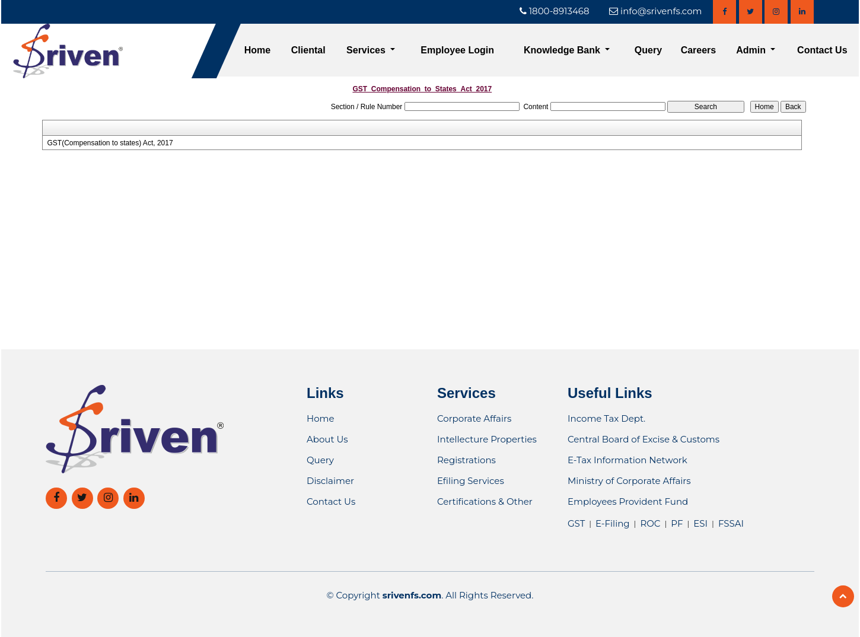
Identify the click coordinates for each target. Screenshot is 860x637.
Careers (698, 50)
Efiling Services (470, 480)
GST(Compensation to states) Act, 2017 (110, 143)
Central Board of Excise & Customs (643, 439)
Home (257, 50)
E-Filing (612, 523)
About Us (327, 439)
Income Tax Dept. (606, 418)
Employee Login (457, 50)
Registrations (466, 460)
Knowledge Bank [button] (563, 50)
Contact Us (822, 50)
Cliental (308, 50)
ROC (650, 523)
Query (648, 50)
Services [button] (367, 50)
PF (677, 523)
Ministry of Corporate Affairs (629, 480)
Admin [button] (752, 50)
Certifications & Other (485, 501)
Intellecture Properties (487, 439)
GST (576, 523)
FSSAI (731, 523)
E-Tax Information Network (627, 460)
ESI (700, 523)
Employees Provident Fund (628, 501)
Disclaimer (330, 480)
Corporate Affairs (474, 418)
